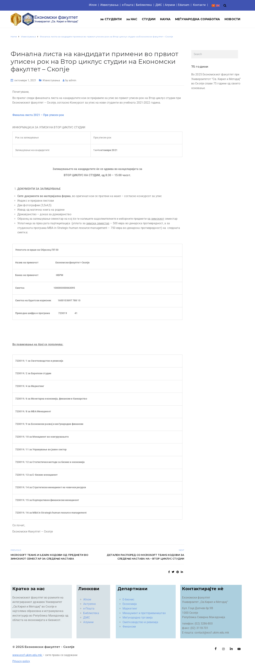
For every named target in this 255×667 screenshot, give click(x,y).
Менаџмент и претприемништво (144, 613)
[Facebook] (215, 649)
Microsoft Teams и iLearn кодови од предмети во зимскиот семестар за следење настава (49, 556)
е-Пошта (127, 5)
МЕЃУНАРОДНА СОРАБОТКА (197, 19)
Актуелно (89, 604)
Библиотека (144, 5)
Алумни (88, 622)
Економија (130, 604)
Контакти (199, 5)
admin (72, 80)
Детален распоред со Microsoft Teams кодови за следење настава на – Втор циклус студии (145, 556)
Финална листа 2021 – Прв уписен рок (38, 115)
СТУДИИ (148, 19)
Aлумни (170, 5)
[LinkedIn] (231, 649)
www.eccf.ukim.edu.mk (27, 655)
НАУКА (165, 19)
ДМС (158, 5)
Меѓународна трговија (138, 617)
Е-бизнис (128, 599)
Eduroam (183, 5)
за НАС (131, 19)
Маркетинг (130, 608)
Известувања (109, 5)
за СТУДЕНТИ (111, 19)
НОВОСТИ (232, 19)
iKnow (93, 5)
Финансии (129, 626)
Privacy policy (21, 661)
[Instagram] (223, 649)
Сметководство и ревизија (140, 622)
